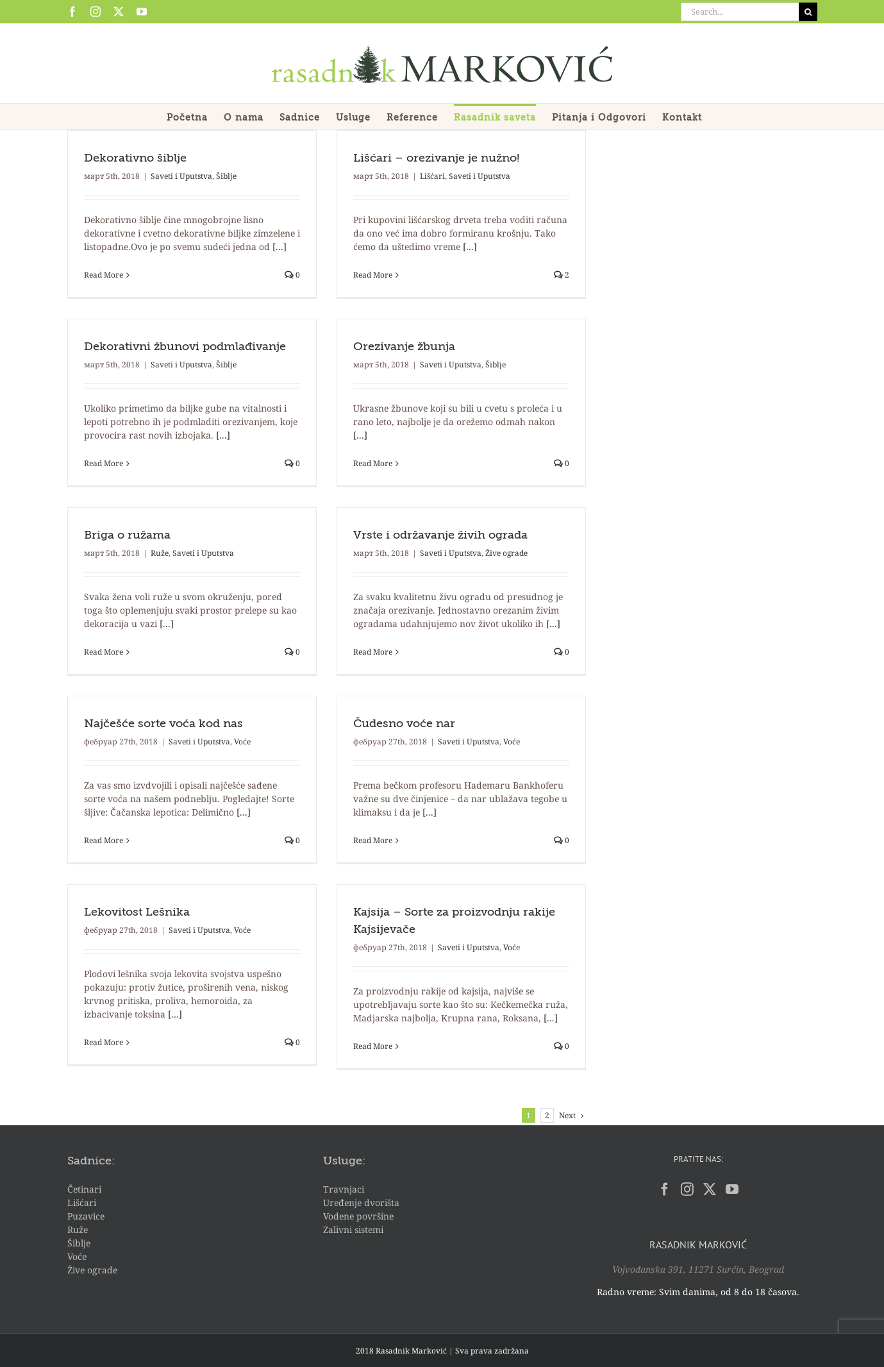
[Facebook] (664, 1189)
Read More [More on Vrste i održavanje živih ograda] (372, 651)
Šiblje (226, 176)
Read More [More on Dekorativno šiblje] (103, 274)
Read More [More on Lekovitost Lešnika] (103, 1042)
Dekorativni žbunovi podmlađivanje (185, 347)
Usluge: (344, 1161)
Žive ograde (506, 553)
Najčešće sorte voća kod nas (163, 724)
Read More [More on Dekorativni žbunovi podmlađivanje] (103, 463)
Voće (242, 741)
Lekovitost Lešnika (137, 912)
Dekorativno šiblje (135, 158)
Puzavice (85, 1216)
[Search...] (740, 12)
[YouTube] (732, 1189)
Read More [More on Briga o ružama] (103, 651)
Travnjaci (343, 1189)
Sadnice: (91, 1161)
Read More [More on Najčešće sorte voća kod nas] (103, 840)
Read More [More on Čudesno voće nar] (372, 840)
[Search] (808, 12)
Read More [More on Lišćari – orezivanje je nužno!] (372, 274)
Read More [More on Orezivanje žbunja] (372, 463)
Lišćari (432, 176)
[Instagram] (687, 1189)
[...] (279, 246)
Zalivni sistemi (353, 1229)
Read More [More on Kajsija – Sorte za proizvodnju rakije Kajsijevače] (372, 1046)
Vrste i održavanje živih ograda (440, 535)
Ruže (160, 553)
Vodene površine (358, 1216)
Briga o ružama (127, 535)
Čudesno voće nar (404, 724)
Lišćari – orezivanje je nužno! (436, 158)
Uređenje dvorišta (361, 1202)
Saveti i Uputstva (181, 176)
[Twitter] (709, 1189)
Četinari (84, 1189)
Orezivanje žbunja (404, 347)
